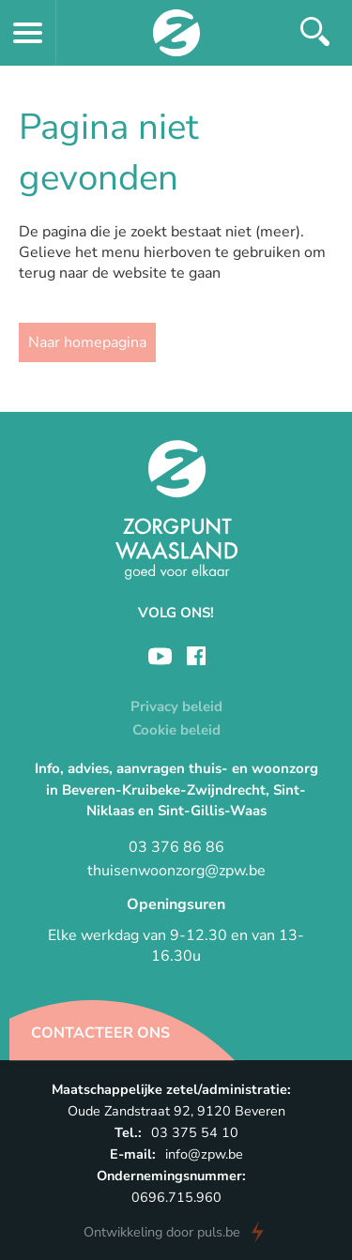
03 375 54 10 (194, 1132)
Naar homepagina (87, 342)
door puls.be (162, 1231)
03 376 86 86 (176, 847)
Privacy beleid (176, 706)
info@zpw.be (204, 1154)
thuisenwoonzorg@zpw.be (176, 870)
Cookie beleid (176, 730)
